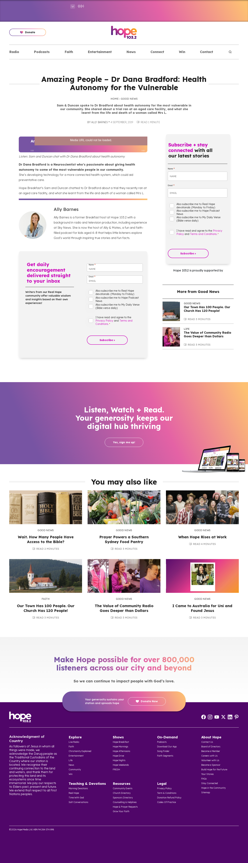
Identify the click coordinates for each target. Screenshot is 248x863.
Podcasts (42, 52)
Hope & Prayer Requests (125, 806)
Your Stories (207, 774)
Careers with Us (209, 755)
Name (92, 265)
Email (92, 276)
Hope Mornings (120, 746)
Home (115, 98)
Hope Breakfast (121, 742)
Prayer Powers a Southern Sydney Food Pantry (124, 539)
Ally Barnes (99, 122)
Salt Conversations (78, 802)
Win (182, 52)
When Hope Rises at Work (202, 537)
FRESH (116, 769)
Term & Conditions (166, 793)
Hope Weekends (121, 765)
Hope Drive (118, 755)
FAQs (204, 778)
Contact (206, 52)
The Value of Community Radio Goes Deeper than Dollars (207, 334)
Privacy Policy (104, 320)
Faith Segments (165, 755)
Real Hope (74, 793)
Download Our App (167, 746)
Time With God (76, 797)
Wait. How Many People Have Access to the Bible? (46, 539)
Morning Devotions (78, 788)
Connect (157, 52)
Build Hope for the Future (214, 769)
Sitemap (205, 792)
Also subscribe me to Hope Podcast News (117, 299)
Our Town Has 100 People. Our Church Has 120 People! (207, 309)
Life (187, 329)
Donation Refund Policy (169, 797)
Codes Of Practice (166, 802)
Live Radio (74, 742)
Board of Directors (210, 746)
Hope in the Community (213, 787)
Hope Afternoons (121, 751)
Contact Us (207, 742)
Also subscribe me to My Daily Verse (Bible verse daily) (117, 306)
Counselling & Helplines (125, 802)
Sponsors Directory (123, 797)
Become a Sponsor (210, 765)
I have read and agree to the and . (113, 321)
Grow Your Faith (121, 811)
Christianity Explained (80, 751)
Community (75, 769)
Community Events (122, 788)
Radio (14, 52)
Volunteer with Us (210, 760)
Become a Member (210, 751)
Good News (129, 98)
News (131, 52)
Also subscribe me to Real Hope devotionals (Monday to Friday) (114, 292)
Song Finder (163, 751)
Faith (69, 52)
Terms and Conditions (203, 234)
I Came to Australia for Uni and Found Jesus (202, 608)
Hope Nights (119, 760)
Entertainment (100, 52)
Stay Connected (209, 783)
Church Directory (122, 793)
